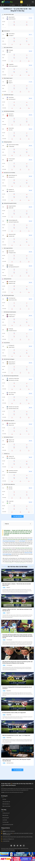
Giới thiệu (4, 799)
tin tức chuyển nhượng (7, 554)
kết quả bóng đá (6, 540)
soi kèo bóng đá (22, 540)
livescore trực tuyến (28, 552)
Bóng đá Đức (9, 690)
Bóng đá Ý (8, 587)
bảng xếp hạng (12, 540)
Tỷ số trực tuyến (5, 822)
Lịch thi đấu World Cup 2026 (8, 824)
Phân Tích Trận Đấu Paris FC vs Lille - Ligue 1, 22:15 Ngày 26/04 (16, 735)
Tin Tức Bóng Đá (9, 639)
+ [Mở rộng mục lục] (30, 523)
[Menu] (32, 2)
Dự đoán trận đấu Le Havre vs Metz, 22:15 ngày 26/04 (14, 712)
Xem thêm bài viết (17, 769)
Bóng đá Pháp (9, 714)
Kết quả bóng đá (6, 817)
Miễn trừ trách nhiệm (6, 806)
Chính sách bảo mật (6, 801)
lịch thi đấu (30, 539)
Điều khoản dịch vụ (6, 803)
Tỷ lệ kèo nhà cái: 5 (6, 813)
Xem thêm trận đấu (17, 516)
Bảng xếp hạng (5, 815)
